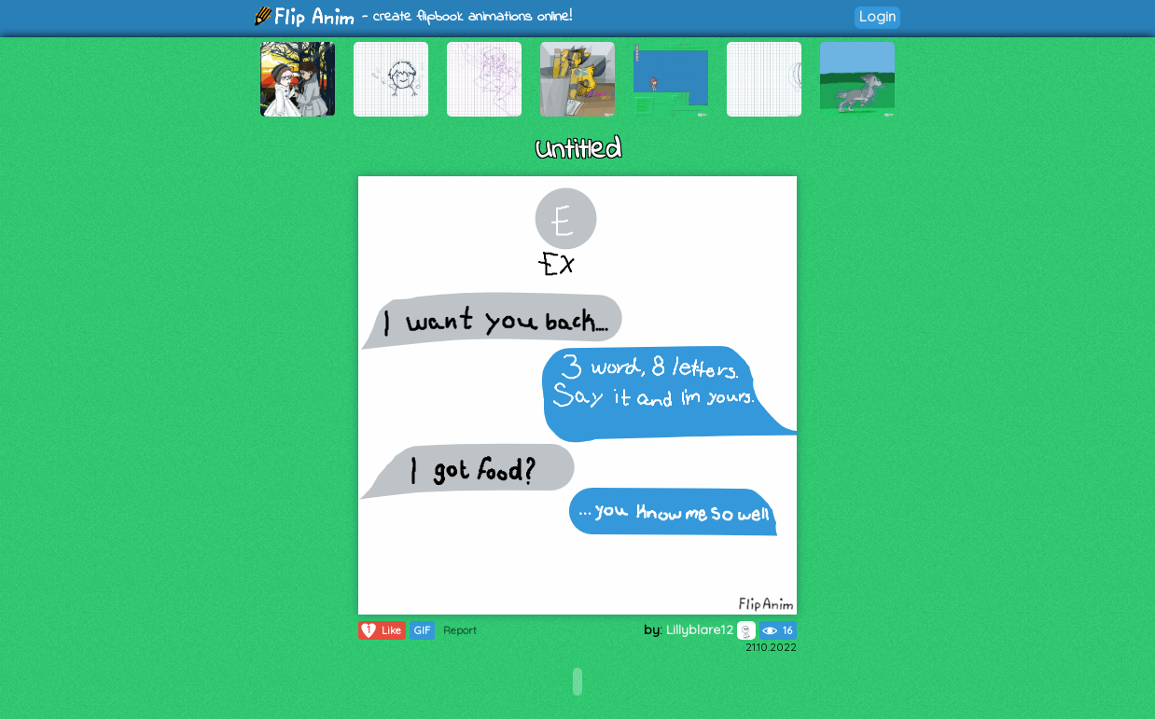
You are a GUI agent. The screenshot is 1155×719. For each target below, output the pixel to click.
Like (380, 630)
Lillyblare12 (711, 629)
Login (877, 16)
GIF (422, 630)
